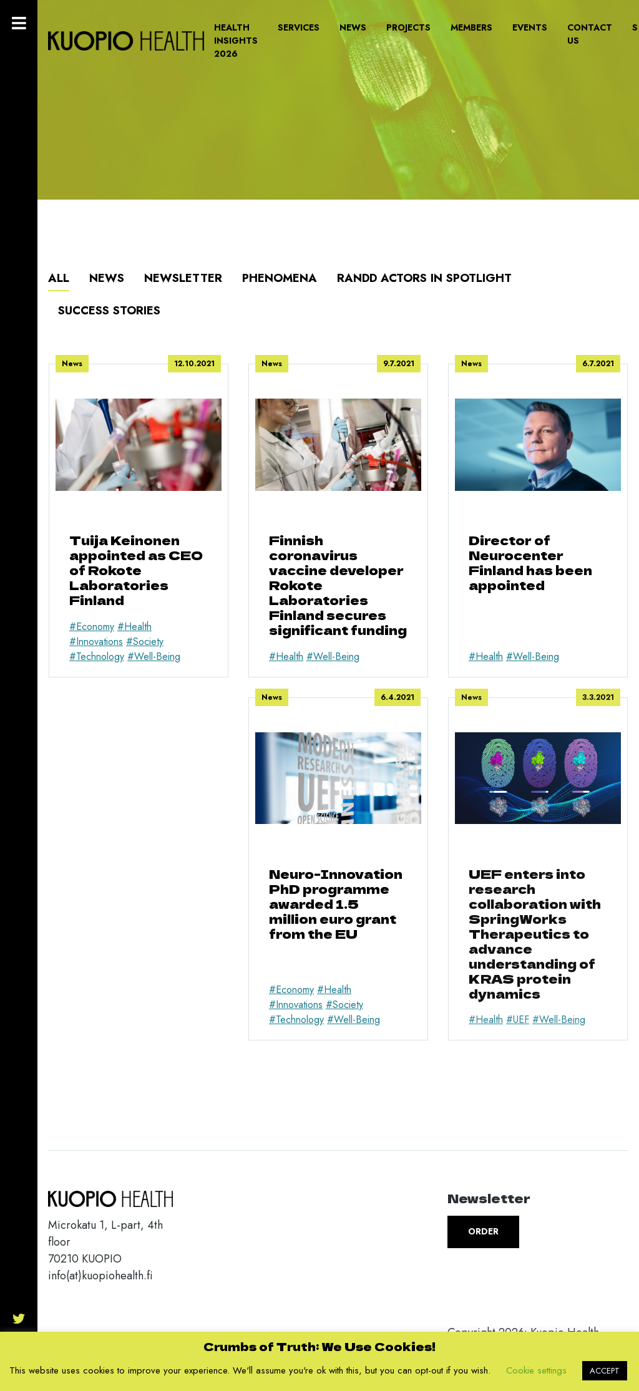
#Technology (96, 656)
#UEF (517, 1019)
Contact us (589, 34)
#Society (144, 641)
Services (299, 27)
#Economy (91, 626)
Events (529, 27)
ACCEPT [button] (605, 1371)
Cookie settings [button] (536, 1370)
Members (471, 27)
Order (483, 1231)
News (352, 27)
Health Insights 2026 (236, 40)
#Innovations (96, 641)
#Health (134, 626)
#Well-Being (153, 656)
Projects (408, 27)
